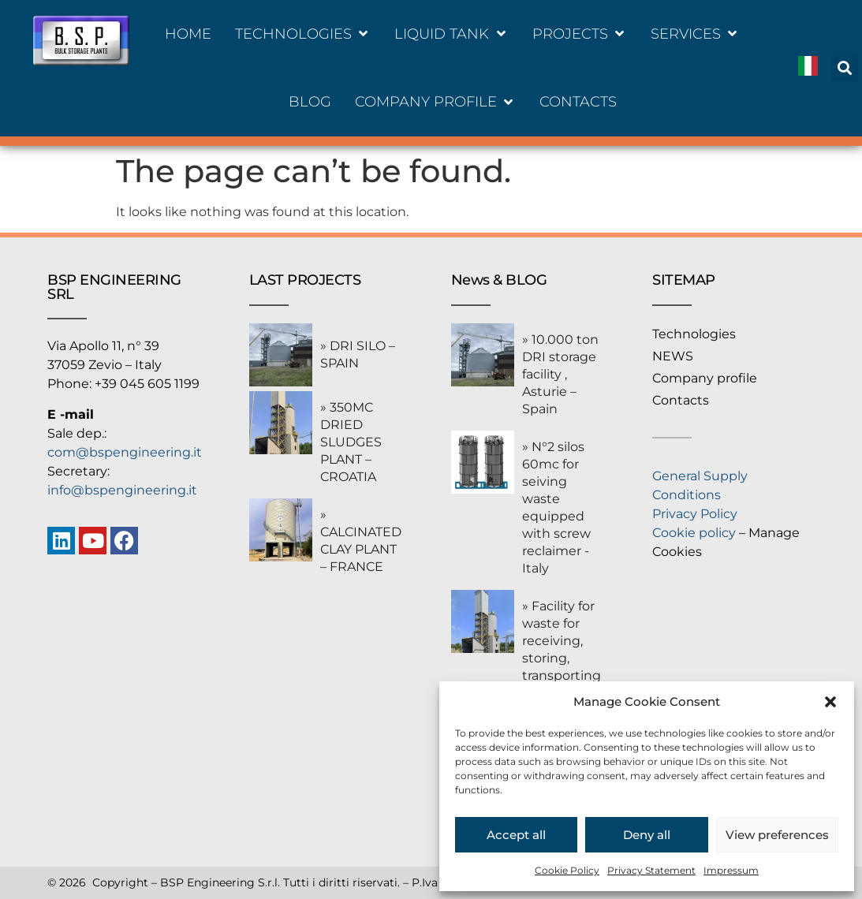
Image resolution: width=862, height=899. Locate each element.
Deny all (646, 834)
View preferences (777, 834)
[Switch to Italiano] (808, 68)
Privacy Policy (694, 513)
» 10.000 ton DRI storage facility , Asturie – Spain (560, 374)
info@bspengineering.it (122, 490)
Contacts (680, 400)
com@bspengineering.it (124, 452)
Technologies (694, 333)
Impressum (731, 870)
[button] (830, 702)
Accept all (516, 834)
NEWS (672, 356)
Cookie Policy (567, 870)
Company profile (704, 378)
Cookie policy (694, 532)
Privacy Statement (651, 870)
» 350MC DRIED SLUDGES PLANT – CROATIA (351, 442)
